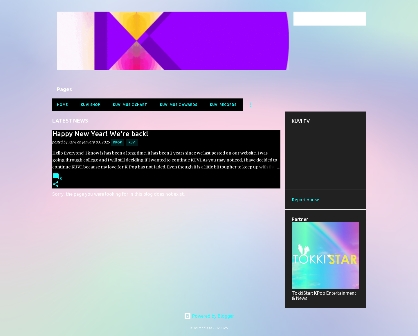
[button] (55, 184)
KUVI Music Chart (130, 105)
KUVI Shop (90, 105)
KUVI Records (223, 105)
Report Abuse (305, 199)
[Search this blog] (335, 19)
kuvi (132, 142)
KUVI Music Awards (178, 105)
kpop (117, 142)
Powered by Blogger (209, 316)
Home (62, 105)
